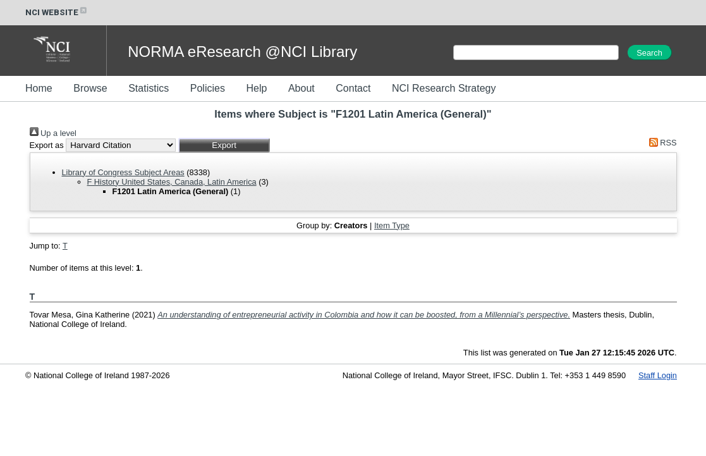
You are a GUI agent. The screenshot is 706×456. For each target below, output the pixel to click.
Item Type (392, 225)
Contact (353, 88)
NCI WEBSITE (56, 12)
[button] (224, 145)
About (301, 88)
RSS (660, 142)
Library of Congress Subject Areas (123, 172)
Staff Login (657, 375)
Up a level (53, 133)
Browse (90, 88)
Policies (207, 88)
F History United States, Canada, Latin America (172, 182)
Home (38, 88)
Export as (47, 145)
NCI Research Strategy (444, 88)
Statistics (148, 88)
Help (256, 88)
